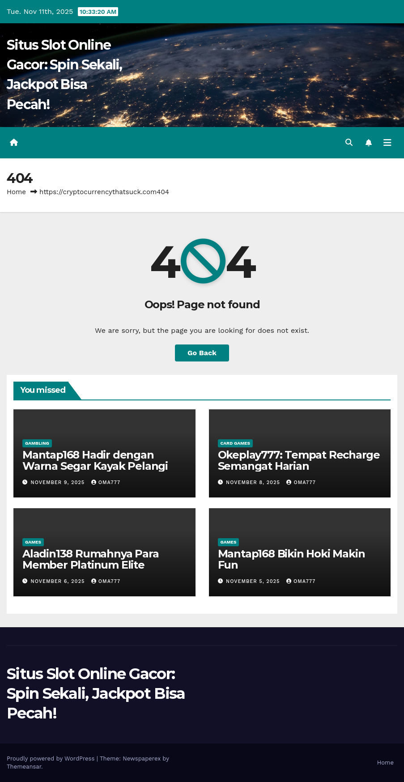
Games (33, 542)
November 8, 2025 (254, 482)
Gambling (37, 443)
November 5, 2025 (254, 581)
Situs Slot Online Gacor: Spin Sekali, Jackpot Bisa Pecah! (96, 693)
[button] (349, 142)
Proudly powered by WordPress (52, 758)
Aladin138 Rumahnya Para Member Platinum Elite (90, 559)
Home (16, 192)
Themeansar (24, 766)
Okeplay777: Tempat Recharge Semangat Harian (299, 460)
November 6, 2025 (59, 581)
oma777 (105, 482)
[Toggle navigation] (387, 142)
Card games (235, 443)
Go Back (202, 352)
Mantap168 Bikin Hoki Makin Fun (291, 559)
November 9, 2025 (59, 482)
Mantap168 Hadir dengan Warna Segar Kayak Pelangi (95, 460)
